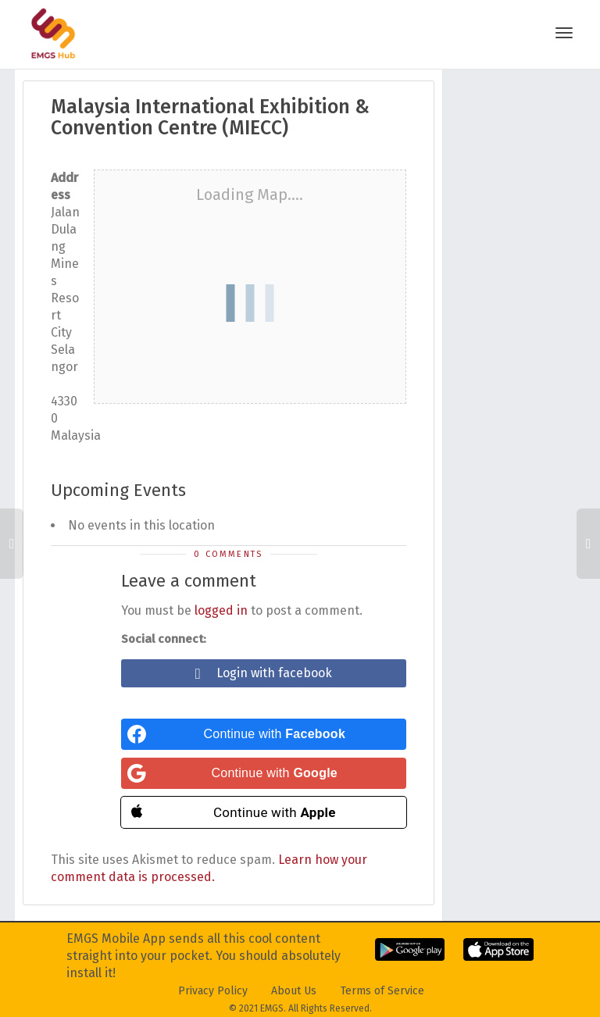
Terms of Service (382, 990)
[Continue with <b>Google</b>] (263, 773)
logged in (221, 610)
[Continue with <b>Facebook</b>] (263, 734)
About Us (293, 990)
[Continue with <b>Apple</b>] (263, 812)
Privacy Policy (213, 990)
